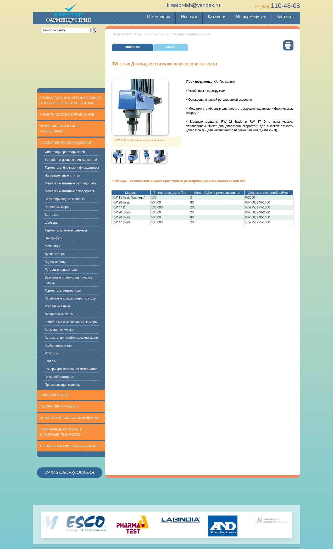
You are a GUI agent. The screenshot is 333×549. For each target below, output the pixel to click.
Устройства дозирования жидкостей (71, 160)
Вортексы (52, 215)
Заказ (170, 47)
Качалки (51, 361)
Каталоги (216, 16)
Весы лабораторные (60, 377)
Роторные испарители (61, 269)
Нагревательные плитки (62, 175)
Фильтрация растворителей (65, 152)
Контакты (285, 16)
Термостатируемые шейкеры (66, 230)
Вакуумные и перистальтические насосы (68, 280)
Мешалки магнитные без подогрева (71, 183)
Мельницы (52, 246)
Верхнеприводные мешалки (65, 199)
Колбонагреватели (58, 345)
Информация (249, 16)
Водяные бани (55, 262)
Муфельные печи (57, 306)
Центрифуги (54, 238)
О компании (158, 16)
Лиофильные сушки (59, 314)
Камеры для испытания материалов (71, 369)
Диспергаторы (55, 254)
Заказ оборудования (69, 472)
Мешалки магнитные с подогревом (70, 191)
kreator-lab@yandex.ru (193, 5)
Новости (189, 16)
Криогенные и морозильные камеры (71, 322)
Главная (117, 34)
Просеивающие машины (62, 385)
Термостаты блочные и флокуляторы (72, 167)
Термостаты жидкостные (63, 290)
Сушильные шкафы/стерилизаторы (71, 298)
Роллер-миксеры (57, 207)
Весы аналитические (60, 330)
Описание (132, 47)
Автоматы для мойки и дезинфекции (71, 337)
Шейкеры (51, 222)
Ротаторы (52, 353)
